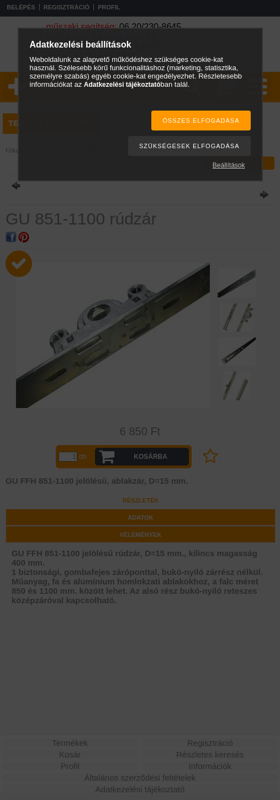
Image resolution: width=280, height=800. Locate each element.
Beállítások (229, 165)
